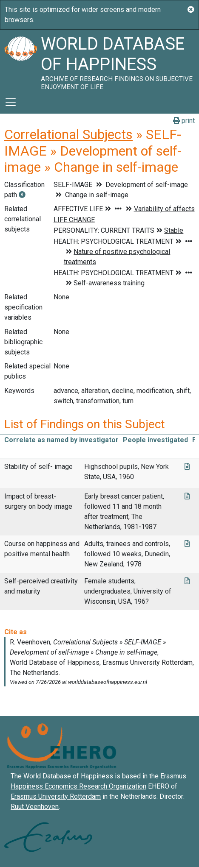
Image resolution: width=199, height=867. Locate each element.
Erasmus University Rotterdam (56, 796)
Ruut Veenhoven (35, 807)
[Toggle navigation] (10, 102)
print (184, 121)
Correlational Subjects (68, 134)
